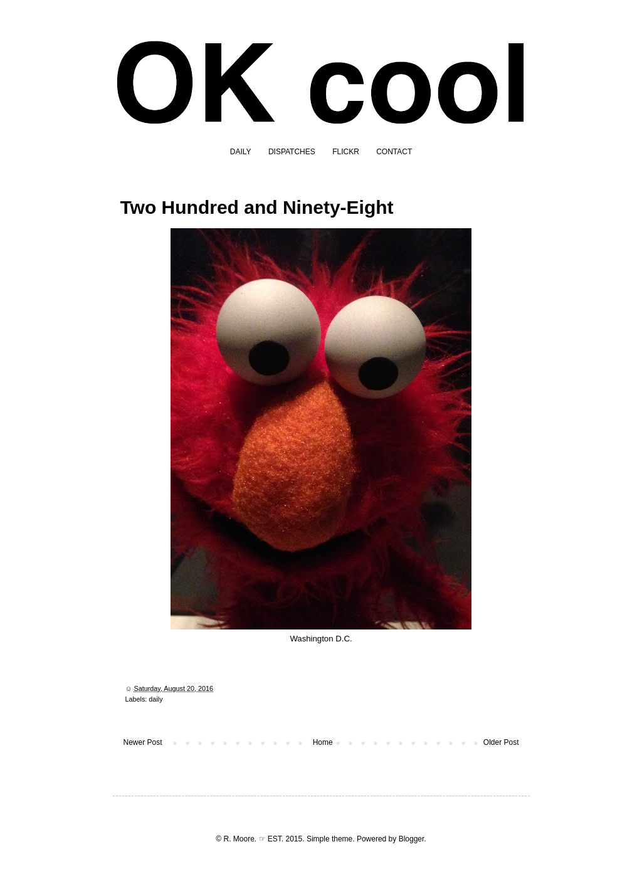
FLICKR (345, 151)
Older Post (501, 742)
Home (323, 742)
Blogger (411, 839)
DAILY (240, 151)
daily (155, 699)
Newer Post (143, 742)
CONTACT (394, 151)
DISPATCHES (291, 151)
